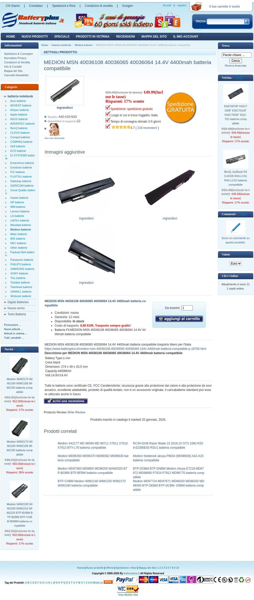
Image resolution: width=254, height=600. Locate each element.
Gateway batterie (20, 181)
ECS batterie (17, 150)
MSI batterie (17, 238)
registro (181, 5)
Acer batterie (17, 100)
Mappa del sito (154, 36)
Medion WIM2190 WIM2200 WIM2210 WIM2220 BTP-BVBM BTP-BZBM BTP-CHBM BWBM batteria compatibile (20, 515)
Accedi (167, 5)
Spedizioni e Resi (64, 6)
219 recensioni (147, 128)
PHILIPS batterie (20, 264)
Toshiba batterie (19, 282)
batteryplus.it (132, 573)
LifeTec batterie (19, 220)
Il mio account (185, 36)
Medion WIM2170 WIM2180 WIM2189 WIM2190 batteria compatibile (20, 385)
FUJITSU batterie (20, 176)
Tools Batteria (17, 314)
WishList (97, 582)
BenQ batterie (18, 128)
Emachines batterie (21, 162)
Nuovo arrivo (16, 308)
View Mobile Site (128, 594)
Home (10, 36)
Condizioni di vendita (99, 6)
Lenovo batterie (19, 211)
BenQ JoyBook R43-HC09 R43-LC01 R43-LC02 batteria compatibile (235, 178)
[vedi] (20, 349)
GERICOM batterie (21, 185)
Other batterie (18, 247)
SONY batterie (18, 273)
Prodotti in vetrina (92, 36)
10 (177, 567)
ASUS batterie (18, 119)
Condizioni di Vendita (17, 62)
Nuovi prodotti (94, 567)
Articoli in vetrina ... (15, 333)
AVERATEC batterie (22, 123)
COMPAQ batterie (21, 141)
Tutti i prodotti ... (14, 337)
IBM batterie (17, 206)
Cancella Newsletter (16, 75)
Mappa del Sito (13, 70)
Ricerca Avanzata (235, 65)
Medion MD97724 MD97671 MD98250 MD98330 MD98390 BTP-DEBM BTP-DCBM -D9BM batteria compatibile (168, 485)
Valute (226, 254)
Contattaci (36, 6)
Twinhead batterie (20, 287)
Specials (61, 36)
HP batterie (16, 202)
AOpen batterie (19, 109)
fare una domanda (55, 137)
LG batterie (16, 215)
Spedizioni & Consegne (18, 53)
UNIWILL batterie (20, 291)
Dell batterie (17, 146)
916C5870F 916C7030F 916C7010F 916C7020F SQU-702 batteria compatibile (235, 115)
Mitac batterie (18, 234)
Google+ (128, 6)
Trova (225, 45)
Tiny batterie (17, 277)
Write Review (76, 412)
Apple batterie (18, 114)
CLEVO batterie (19, 132)
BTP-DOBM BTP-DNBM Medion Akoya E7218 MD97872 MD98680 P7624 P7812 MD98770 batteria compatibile (168, 473)
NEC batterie (17, 243)
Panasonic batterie (21, 259)
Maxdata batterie (20, 224)
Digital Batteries (18, 302)
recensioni (125, 36)
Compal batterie (19, 137)
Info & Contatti (13, 66)
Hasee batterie (18, 197)
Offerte (110, 567)
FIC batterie (17, 172)
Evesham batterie (20, 167)
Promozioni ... (12, 324)
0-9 (90, 582)
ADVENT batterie (20, 105)
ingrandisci (86, 217)
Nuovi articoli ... (13, 329)
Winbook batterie (20, 296)
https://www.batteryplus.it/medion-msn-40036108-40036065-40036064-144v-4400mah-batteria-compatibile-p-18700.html (125, 349)
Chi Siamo (13, 6)
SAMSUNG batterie (21, 268)
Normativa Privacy (15, 58)
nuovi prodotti (35, 36)
